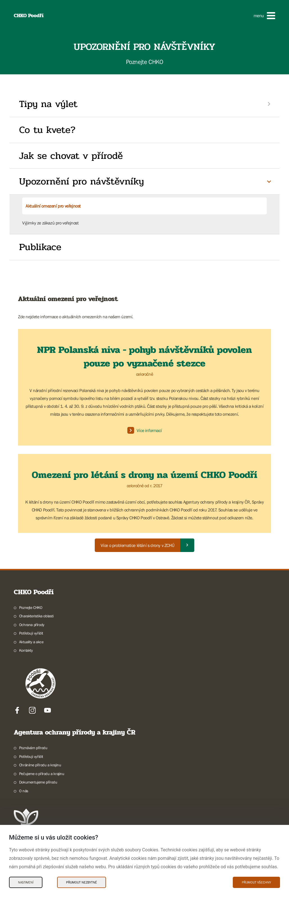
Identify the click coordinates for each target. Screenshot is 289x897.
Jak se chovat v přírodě (71, 155)
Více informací (144, 430)
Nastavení (25, 882)
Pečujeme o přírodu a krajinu (41, 773)
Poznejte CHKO (30, 607)
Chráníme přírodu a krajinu (40, 765)
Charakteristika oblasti (36, 616)
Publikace (40, 247)
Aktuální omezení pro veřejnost (53, 205)
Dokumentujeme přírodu (38, 782)
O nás (23, 791)
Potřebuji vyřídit (31, 633)
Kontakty (26, 650)
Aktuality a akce (31, 642)
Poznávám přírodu (33, 747)
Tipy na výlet (48, 104)
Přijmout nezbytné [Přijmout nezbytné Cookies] (81, 882)
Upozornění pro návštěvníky (81, 181)
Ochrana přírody (31, 624)
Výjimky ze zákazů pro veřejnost (50, 222)
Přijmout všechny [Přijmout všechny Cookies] (256, 882)
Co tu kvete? (47, 130)
